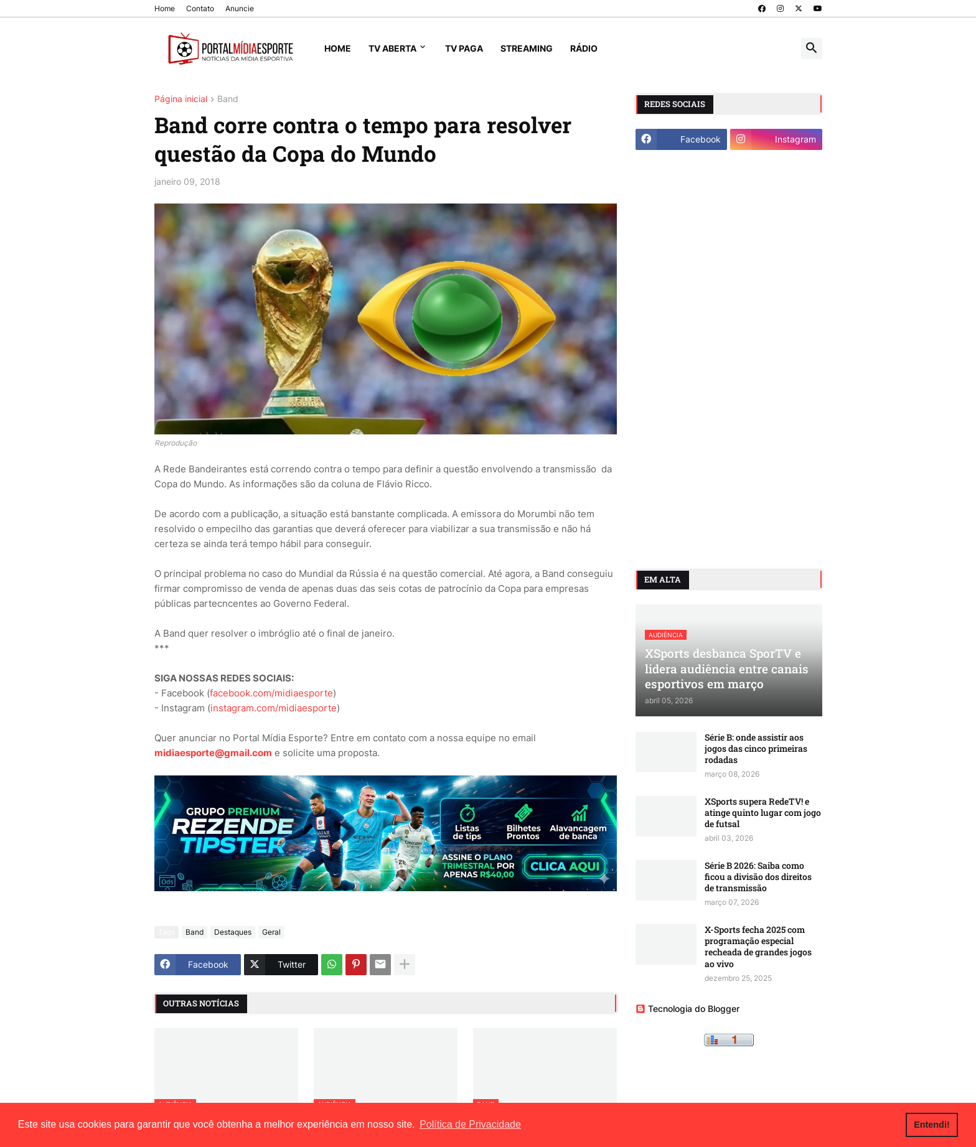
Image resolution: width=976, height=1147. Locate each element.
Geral (271, 932)
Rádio (584, 48)
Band (227, 99)
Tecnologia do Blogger (687, 1008)
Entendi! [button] (932, 1125)
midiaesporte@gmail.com (213, 753)
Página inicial (180, 99)
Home (164, 8)
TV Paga (464, 48)
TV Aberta (392, 48)
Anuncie (239, 8)
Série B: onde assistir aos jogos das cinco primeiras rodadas (756, 748)
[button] (811, 48)
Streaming (526, 48)
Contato (200, 8)
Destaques (232, 932)
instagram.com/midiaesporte (273, 708)
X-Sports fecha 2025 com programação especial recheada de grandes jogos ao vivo (758, 947)
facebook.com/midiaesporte (271, 693)
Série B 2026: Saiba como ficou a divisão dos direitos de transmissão (758, 877)
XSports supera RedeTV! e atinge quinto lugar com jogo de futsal (763, 813)
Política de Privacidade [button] (470, 1124)
